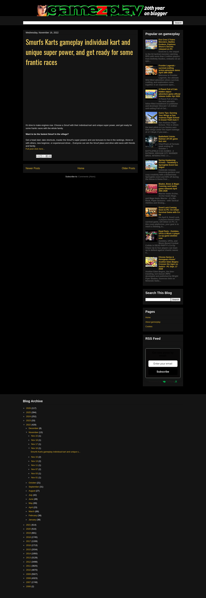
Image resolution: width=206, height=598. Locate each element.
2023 (29, 420)
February (33, 515)
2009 (29, 574)
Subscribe (163, 371)
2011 (29, 566)
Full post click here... (35, 149)
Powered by (163, 381)
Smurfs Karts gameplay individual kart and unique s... (55, 452)
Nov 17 (35, 444)
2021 (29, 525)
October (33, 482)
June (31, 499)
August (32, 491)
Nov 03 (35, 473)
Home (81, 168)
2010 (29, 570)
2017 (29, 541)
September (34, 487)
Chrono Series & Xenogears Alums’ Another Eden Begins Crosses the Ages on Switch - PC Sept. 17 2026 (168, 263)
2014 (29, 553)
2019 (29, 533)
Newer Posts (33, 168)
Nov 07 (35, 469)
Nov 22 (35, 436)
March (32, 511)
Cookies (148, 326)
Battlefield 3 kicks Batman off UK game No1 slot (168, 138)
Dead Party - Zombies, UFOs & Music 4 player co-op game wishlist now (169, 234)
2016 (29, 545)
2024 (29, 416)
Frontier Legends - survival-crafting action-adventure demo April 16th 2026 (169, 69)
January (33, 519)
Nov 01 (35, 477)
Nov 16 (35, 448)
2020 (29, 529)
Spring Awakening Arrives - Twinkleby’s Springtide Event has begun (168, 163)
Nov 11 (35, 465)
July (31, 495)
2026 (29, 408)
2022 (29, 424)
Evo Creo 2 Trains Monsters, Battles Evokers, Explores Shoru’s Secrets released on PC (167, 44)
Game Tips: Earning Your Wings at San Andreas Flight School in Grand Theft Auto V (169, 116)
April (31, 507)
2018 (29, 537)
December (34, 428)
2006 (29, 586)
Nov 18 (35, 440)
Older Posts (128, 168)
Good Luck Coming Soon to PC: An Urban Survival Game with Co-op (169, 211)
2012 (29, 562)
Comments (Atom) (86, 176)
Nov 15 (35, 457)
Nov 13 (35, 461)
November (34, 432)
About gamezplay (153, 322)
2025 (29, 412)
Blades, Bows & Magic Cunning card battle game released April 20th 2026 (169, 187)
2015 (29, 549)
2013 (29, 557)
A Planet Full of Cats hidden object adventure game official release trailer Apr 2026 (169, 92)
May (31, 503)
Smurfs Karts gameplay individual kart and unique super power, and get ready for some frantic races (79, 52)
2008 (29, 578)
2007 (29, 582)
